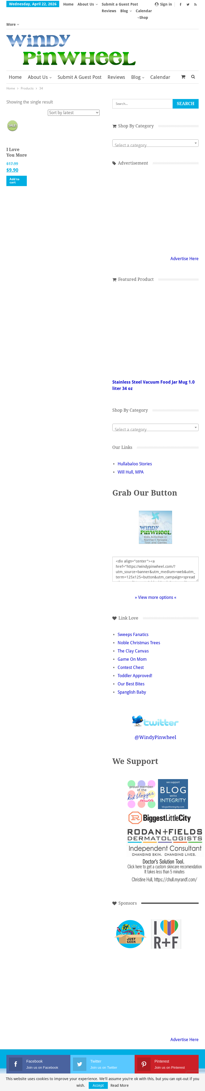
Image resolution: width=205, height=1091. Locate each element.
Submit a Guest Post (79, 57)
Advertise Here (184, 238)
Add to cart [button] (14, 160)
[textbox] (155, 125)
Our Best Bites (131, 664)
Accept (98, 1085)
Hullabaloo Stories (135, 443)
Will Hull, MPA (131, 452)
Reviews (116, 57)
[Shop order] (74, 93)
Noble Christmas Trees (139, 622)
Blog (135, 57)
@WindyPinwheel (155, 717)
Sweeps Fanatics (133, 614)
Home (68, 4)
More (108, 4)
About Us (86, 4)
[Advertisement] (155, 190)
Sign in (163, 4)
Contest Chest (131, 647)
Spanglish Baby (132, 672)
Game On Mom (132, 639)
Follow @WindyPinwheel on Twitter (156, 697)
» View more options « (155, 577)
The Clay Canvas (133, 631)
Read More (119, 1085)
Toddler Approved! (135, 655)
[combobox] (155, 123)
